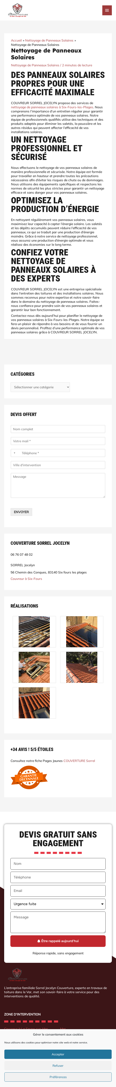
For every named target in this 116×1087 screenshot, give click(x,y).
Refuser (58, 1066)
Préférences (58, 1077)
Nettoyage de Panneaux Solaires (35, 65)
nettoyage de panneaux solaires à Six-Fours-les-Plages (52, 107)
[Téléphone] (58, 453)
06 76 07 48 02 (22, 554)
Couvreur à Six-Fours (26, 579)
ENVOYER (21, 512)
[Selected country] (13, 453)
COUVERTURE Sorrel (79, 761)
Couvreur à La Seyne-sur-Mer (26, 1029)
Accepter (58, 1054)
